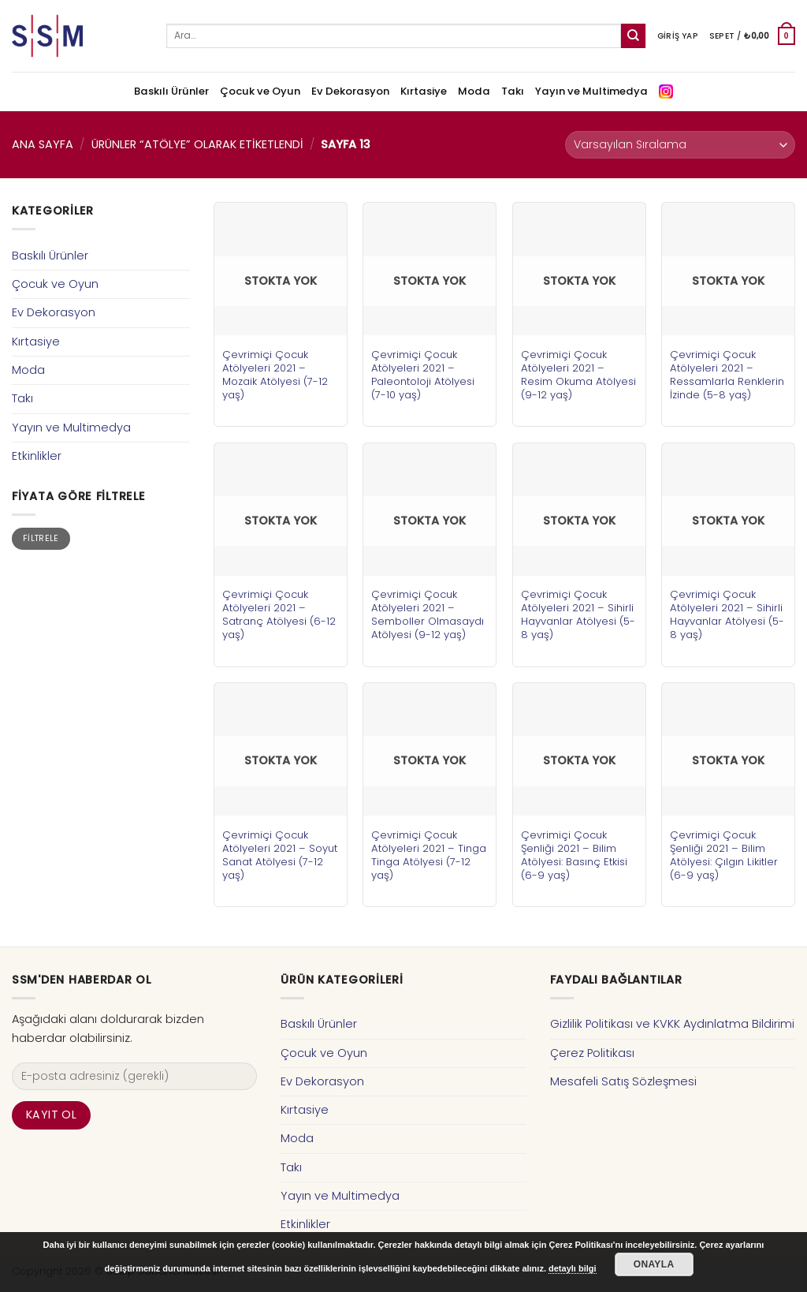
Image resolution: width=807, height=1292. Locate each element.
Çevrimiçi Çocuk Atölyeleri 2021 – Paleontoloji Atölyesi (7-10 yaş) (422, 374)
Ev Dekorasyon (350, 91)
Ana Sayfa (42, 144)
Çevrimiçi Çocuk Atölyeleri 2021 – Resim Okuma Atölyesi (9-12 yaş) (578, 374)
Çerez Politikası (592, 1053)
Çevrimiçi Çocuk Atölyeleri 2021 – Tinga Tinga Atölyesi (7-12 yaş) (428, 855)
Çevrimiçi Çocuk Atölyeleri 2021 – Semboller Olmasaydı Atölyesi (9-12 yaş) (427, 614)
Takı (512, 91)
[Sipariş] (680, 145)
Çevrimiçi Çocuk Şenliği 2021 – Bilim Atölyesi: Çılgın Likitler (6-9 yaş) (724, 855)
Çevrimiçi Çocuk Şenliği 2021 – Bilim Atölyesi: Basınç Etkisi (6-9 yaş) (574, 855)
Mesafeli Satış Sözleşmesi (623, 1081)
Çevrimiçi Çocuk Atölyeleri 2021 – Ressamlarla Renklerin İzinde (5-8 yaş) (727, 374)
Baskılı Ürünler (171, 91)
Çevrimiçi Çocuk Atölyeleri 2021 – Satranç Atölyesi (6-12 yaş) (279, 614)
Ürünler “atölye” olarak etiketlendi (197, 144)
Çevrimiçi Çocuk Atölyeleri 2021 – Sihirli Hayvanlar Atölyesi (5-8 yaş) (578, 614)
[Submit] (633, 36)
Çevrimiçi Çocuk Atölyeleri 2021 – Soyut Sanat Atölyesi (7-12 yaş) (279, 855)
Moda (474, 91)
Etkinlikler (36, 456)
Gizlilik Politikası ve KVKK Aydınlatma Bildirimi (672, 1024)
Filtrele (41, 538)
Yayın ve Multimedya (591, 91)
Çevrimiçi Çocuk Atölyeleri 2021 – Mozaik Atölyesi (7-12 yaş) (275, 374)
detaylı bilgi (573, 1268)
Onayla (654, 1264)
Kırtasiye (423, 91)
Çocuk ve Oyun (260, 91)
